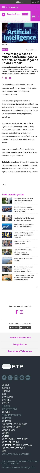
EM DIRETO (6, 406)
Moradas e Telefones (20, 351)
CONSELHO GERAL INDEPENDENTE (15, 439)
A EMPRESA (6, 436)
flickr (28, 377)
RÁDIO (4, 394)
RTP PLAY (5, 403)
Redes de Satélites (20, 337)
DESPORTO (6, 388)
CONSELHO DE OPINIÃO (10, 442)
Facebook (4, 377)
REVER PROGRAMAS (9, 409)
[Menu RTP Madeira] (38, 7)
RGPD (4, 451)
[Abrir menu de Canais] (35, 16)
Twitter (10, 377)
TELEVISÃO (6, 391)
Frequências (20, 344)
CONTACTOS (6, 421)
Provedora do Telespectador (14, 424)
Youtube (22, 377)
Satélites (5, 433)
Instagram (16, 377)
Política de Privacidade (9, 461)
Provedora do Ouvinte (11, 427)
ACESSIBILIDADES (8, 430)
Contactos (6, 418)
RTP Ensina (6, 400)
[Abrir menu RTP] (20, 2)
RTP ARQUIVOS (7, 397)
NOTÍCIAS (5, 385)
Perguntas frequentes (11, 415)
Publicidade (15, 463)
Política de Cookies (25, 461)
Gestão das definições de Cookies (15, 454)
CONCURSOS (6, 412)
